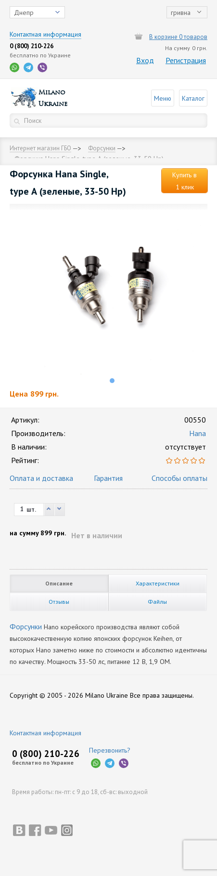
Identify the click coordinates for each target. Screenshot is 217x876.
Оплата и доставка (41, 478)
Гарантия (108, 478)
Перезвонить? (109, 750)
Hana (197, 433)
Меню (162, 98)
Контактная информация (45, 733)
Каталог (193, 98)
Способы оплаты (179, 478)
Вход (145, 60)
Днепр (24, 12)
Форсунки (26, 626)
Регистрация (186, 60)
